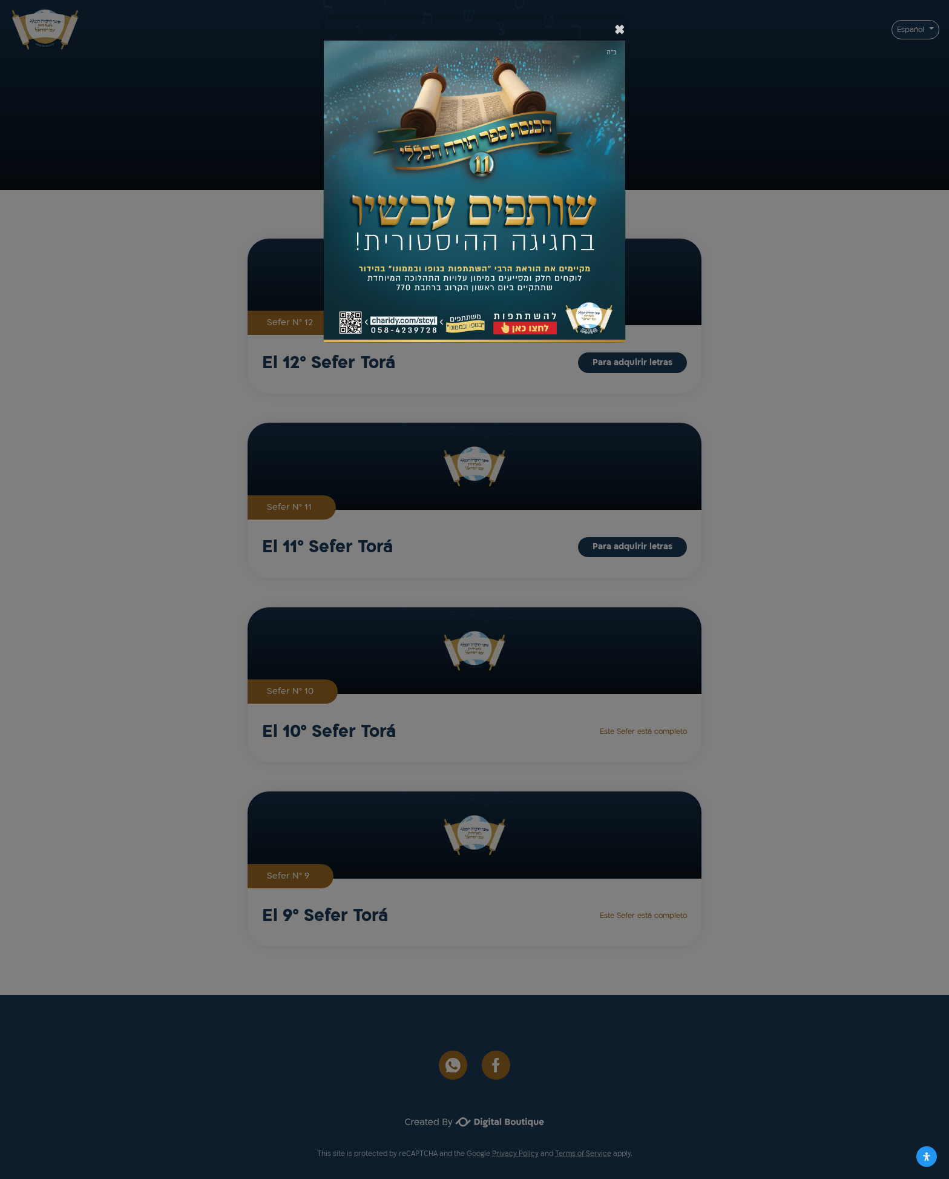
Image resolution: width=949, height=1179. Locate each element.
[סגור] (620, 29)
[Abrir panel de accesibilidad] (926, 1156)
